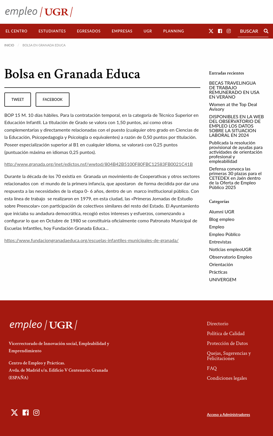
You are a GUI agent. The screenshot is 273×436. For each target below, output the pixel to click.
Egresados (89, 31)
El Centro (17, 31)
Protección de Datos (227, 343)
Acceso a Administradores (228, 414)
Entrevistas (220, 241)
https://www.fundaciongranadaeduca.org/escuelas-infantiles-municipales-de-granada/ (91, 240)
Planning (173, 31)
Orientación (221, 264)
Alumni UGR (221, 211)
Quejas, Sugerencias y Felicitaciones (229, 356)
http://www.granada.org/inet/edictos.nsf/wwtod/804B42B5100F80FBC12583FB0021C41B (98, 164)
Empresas (122, 31)
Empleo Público (224, 234)
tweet (17, 99)
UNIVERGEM (222, 279)
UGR (148, 31)
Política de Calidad (226, 333)
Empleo (216, 226)
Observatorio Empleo (230, 256)
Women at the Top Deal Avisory (233, 106)
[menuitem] (16, 31)
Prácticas (218, 272)
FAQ (212, 368)
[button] (211, 30)
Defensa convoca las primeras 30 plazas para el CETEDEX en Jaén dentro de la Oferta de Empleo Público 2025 (235, 178)
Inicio (9, 45)
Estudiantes (52, 31)
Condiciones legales (227, 378)
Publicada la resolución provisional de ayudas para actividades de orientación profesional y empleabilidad (236, 152)
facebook (53, 99)
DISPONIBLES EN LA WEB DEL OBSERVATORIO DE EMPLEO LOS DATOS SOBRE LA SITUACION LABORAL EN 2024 (236, 126)
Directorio (217, 323)
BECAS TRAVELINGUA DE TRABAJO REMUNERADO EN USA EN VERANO (234, 89)
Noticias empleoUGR (230, 249)
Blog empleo (221, 219)
